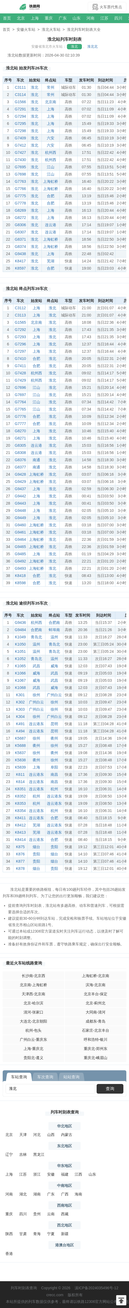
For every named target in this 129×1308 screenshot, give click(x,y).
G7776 (20, 416)
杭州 (54, 789)
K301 (20, 695)
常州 (50, 87)
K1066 (20, 673)
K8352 (20, 796)
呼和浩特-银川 (96, 1039)
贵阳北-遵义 (34, 1058)
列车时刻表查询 (65, 1112)
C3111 (20, 87)
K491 (20, 724)
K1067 (20, 680)
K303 (20, 709)
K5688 (20, 745)
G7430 (20, 160)
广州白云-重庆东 (33, 1039)
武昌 (36, 666)
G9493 (20, 568)
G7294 (20, 116)
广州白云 (54, 695)
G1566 (20, 102)
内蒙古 (66, 1134)
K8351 (20, 789)
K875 (20, 847)
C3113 (20, 315)
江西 (78, 1174)
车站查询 (19, 1077)
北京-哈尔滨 (34, 1003)
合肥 (50, 196)
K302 (20, 702)
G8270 (20, 431)
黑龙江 (38, 1154)
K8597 (20, 268)
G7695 (20, 167)
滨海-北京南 (96, 985)
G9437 (20, 489)
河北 (37, 1134)
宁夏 (51, 1234)
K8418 (20, 575)
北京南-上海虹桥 (33, 985)
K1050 (20, 644)
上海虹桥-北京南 (95, 976)
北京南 (50, 102)
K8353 (20, 803)
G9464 (20, 539)
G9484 (20, 630)
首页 (7, 18)
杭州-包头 (33, 1030)
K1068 (20, 687)
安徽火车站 (26, 29)
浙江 (37, 1174)
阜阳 (54, 767)
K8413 (20, 832)
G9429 (20, 481)
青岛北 (36, 637)
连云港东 (36, 724)
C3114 (20, 94)
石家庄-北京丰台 (95, 1030)
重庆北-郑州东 (96, 1048)
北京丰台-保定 (96, 994)
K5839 (20, 767)
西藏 (65, 1214)
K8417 (20, 261)
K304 (20, 716)
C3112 (20, 308)
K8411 (20, 818)
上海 (35, 18)
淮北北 (92, 46)
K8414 (20, 839)
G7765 (20, 409)
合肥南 (54, 622)
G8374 (20, 246)
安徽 (51, 1174)
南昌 (54, 774)
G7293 (20, 337)
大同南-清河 (96, 1012)
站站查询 (71, 1077)
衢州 (54, 738)
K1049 (20, 637)
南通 (36, 460)
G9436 (20, 622)
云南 (51, 1214)
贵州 (37, 1214)
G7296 (20, 344)
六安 (50, 138)
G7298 (20, 131)
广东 (63, 18)
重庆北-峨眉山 (96, 1058)
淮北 (74, 46)
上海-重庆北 (34, 1048)
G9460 (20, 525)
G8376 (20, 460)
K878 (20, 868)
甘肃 (23, 1234)
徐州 (36, 695)
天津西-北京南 (33, 994)
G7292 (20, 329)
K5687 (20, 738)
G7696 (20, 387)
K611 (20, 774)
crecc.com (54, 1295)
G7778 (20, 203)
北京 (21, 18)
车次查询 (45, 1077)
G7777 (20, 424)
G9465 (20, 547)
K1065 (20, 666)
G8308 (20, 452)
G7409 (20, 138)
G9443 (20, 503)
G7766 (20, 189)
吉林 (23, 1154)
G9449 (20, 518)
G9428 (20, 474)
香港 (9, 1253)
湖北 (23, 1194)
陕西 (9, 1234)
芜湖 (50, 261)
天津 (23, 1134)
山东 (77, 18)
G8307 (20, 232)
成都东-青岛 (96, 1021)
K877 (20, 861)
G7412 (20, 145)
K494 (20, 731)
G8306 (20, 225)
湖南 (37, 1194)
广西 (65, 1194)
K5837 (20, 753)
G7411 (20, 366)
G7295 (20, 123)
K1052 (20, 659)
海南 (78, 1194)
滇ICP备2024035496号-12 (96, 1288)
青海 (37, 1234)
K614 (20, 782)
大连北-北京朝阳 (33, 1021)
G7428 (20, 373)
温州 (54, 637)
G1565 (20, 322)
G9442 (20, 496)
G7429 (20, 380)
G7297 (20, 351)
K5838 (20, 760)
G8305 (20, 445)
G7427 (20, 152)
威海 (54, 666)
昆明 (54, 724)
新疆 (65, 1234)
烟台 (36, 847)
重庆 (49, 18)
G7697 (20, 395)
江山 (50, 167)
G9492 (20, 561)
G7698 (20, 174)
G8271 (20, 438)
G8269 (20, 210)
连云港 (50, 225)
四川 (118, 18)
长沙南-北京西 (33, 976)
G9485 (20, 554)
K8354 (20, 810)
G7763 (20, 181)
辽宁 (9, 1154)
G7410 (20, 358)
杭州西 (50, 152)
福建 (65, 1174)
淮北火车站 (51, 29)
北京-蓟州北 (96, 1003)
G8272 (20, 217)
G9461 (20, 532)
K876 (20, 854)
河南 (90, 18)
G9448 (20, 510)
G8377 (20, 467)
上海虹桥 (50, 181)
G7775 (20, 196)
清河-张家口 (34, 1012)
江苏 (104, 18)
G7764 (20, 402)
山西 (51, 1134)
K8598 (20, 583)
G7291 (20, 109)
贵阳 (54, 847)
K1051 (20, 651)
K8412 (20, 825)
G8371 (20, 239)
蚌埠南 (54, 630)
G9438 (20, 254)
